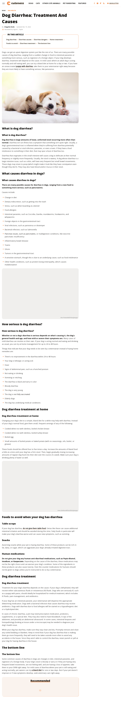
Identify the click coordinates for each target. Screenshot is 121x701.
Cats (38, 3)
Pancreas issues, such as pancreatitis (20, 234)
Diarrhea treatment (27, 43)
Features (82, 3)
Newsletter (113, 3)
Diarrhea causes (25, 39)
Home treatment (56, 39)
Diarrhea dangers (40, 39)
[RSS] (104, 3)
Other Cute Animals (51, 3)
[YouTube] (97, 3)
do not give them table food (34, 528)
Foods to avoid (12, 43)
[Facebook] (94, 3)
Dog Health (12, 10)
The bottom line (44, 43)
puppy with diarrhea (24, 66)
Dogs (31, 3)
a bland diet (36, 670)
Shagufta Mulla (9, 27)
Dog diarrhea (11, 39)
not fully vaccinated (22, 394)
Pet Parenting (69, 3)
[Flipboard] (100, 3)
